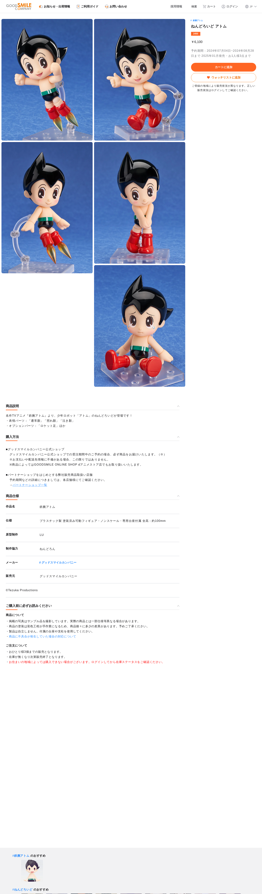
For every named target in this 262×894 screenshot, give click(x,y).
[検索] (192, 6)
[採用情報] (173, 6)
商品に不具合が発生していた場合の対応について (42, 636)
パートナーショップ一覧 (30, 485)
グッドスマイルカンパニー (58, 562)
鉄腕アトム (198, 20)
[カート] (209, 6)
